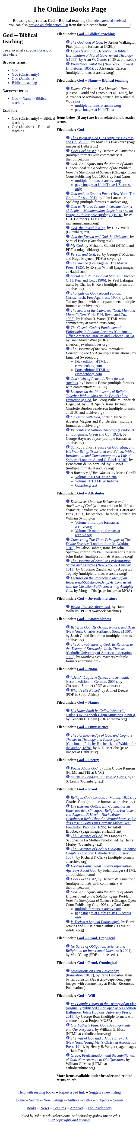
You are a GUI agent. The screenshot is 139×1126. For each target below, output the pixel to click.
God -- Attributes (90, 493)
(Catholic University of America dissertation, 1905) (99, 650)
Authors (73, 1100)
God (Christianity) (25, 74)
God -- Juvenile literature (97, 598)
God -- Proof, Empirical (96, 938)
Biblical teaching (24, 83)
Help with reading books (36, 1092)
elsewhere (10, 54)
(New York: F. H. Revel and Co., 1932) (100, 314)
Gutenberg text (86, 485)
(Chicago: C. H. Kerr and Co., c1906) (100, 278)
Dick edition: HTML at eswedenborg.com (92, 363)
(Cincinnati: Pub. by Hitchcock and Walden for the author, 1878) (101, 741)
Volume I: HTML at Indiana (96, 477)
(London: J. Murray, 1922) (101, 797)
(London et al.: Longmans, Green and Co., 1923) (100, 432)
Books (31, 1108)
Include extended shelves (106, 20)
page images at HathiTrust (94, 110)
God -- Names (88, 702)
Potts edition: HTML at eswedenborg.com (92, 372)
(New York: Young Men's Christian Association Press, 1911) (101, 1042)
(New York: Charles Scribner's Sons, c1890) (101, 629)
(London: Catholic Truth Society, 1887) (101, 853)
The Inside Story (100, 1108)
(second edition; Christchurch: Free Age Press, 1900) (93, 295)
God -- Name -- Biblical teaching (102, 80)
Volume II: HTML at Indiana (96, 481)
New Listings (53, 1100)
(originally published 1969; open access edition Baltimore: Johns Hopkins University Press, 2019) (101, 1010)
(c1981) (99, 55)
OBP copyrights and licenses (68, 1120)
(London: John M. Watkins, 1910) (98, 544)
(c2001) (98, 948)
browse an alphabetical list (48, 25)
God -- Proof (87, 789)
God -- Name (87, 669)
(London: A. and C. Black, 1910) (101, 453)
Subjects (102, 1100)
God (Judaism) (23, 78)
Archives (76, 1108)
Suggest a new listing (105, 1092)
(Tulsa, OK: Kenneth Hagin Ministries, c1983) (100, 713)
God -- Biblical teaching (96, 34)
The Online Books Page (69, 9)
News (45, 1108)
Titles (88, 1100)
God (15, 70)
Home (20, 1100)
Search (34, 1100)
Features (59, 1108)
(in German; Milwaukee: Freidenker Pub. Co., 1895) (101, 816)
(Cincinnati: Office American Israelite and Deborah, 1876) (100, 332)
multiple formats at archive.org (98, 105)
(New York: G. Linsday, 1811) (99, 565)
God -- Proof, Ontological (97, 963)
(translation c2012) (92, 973)
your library (38, 50)
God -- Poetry (88, 760)
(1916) (99, 211)
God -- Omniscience (92, 727)
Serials (118, 1100)
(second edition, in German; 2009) (97, 679)
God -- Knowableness (94, 619)
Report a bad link (72, 1092)
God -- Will (86, 996)
